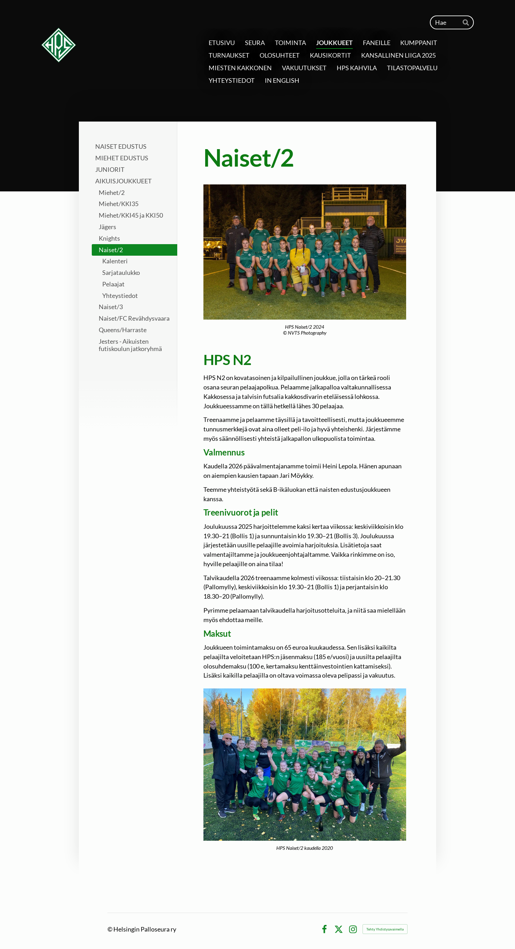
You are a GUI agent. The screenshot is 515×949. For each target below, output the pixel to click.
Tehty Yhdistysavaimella (385, 929)
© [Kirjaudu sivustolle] (110, 929)
